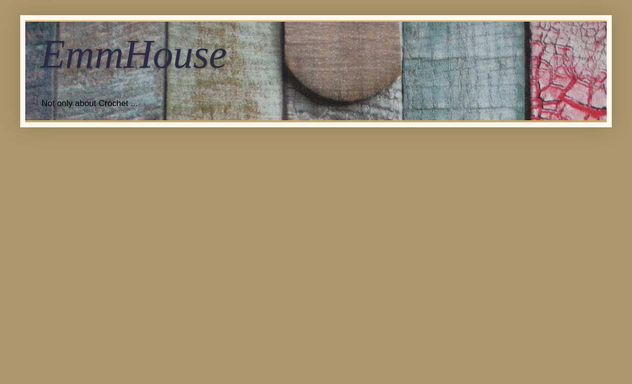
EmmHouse (133, 54)
